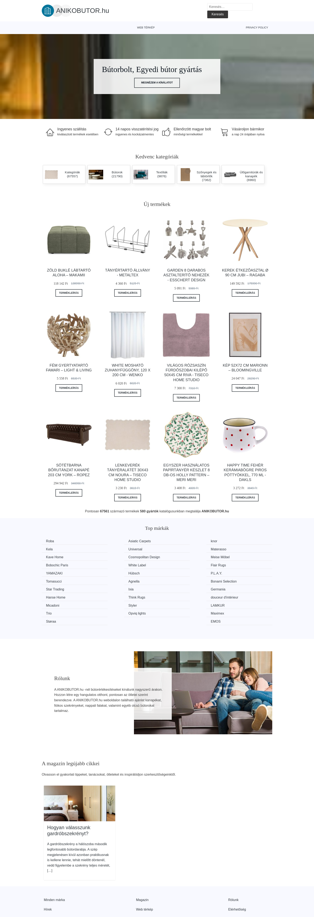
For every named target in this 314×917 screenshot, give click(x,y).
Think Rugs (173, 580)
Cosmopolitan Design (240, 549)
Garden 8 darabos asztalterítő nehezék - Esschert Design (186, 275)
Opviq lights (55, 595)
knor (168, 541)
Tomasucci (232, 564)
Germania (54, 580)
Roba (51, 541)
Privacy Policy (257, 27)
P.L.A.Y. (171, 564)
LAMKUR (172, 588)
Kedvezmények (55, 893)
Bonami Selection (119, 572)
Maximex (112, 595)
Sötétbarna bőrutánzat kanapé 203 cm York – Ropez (69, 470)
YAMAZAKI (55, 564)
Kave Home (174, 549)
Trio (227, 588)
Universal (54, 549)
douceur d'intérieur (238, 580)
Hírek (48, 883)
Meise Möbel (56, 556)
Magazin (142, 874)
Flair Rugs (232, 556)
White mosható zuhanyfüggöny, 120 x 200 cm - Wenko (128, 370)
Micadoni (53, 588)
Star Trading (174, 572)
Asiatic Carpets (117, 541)
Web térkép (146, 27)
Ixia (227, 572)
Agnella (52, 572)
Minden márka (54, 874)
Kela (227, 541)
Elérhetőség (237, 883)
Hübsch (111, 564)
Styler (110, 588)
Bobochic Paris (117, 556)
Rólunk (233, 874)
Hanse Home (115, 580)
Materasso (114, 549)
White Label (174, 556)
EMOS (229, 595)
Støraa (170, 595)
